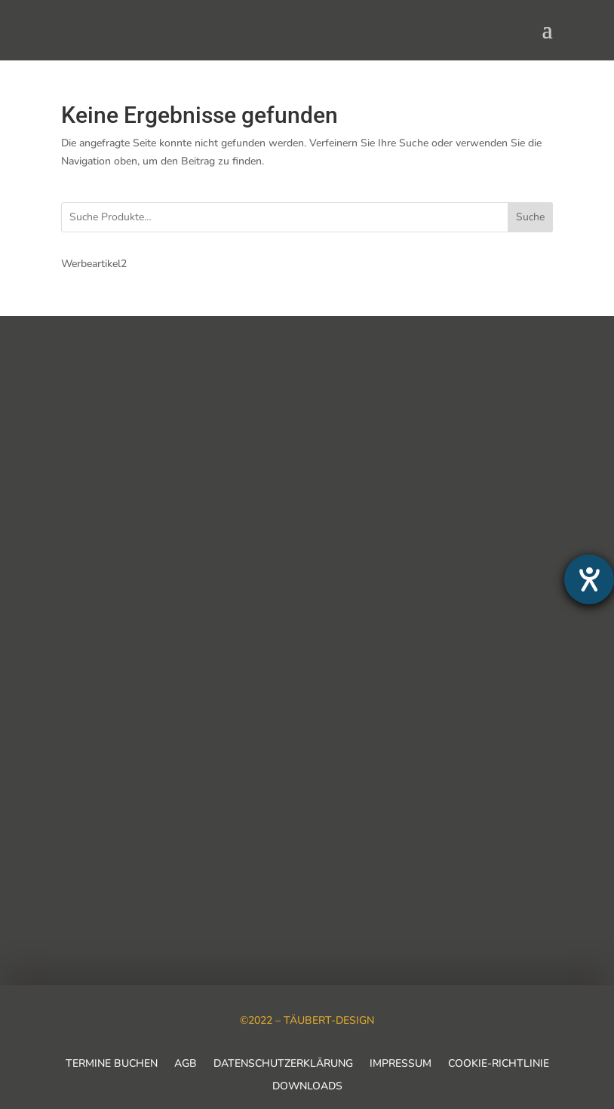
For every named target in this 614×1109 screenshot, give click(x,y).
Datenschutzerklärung (283, 1064)
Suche (530, 217)
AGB (185, 1064)
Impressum (400, 1064)
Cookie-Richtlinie (498, 1064)
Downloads (307, 1087)
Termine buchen (112, 1064)
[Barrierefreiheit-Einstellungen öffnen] (589, 579)
